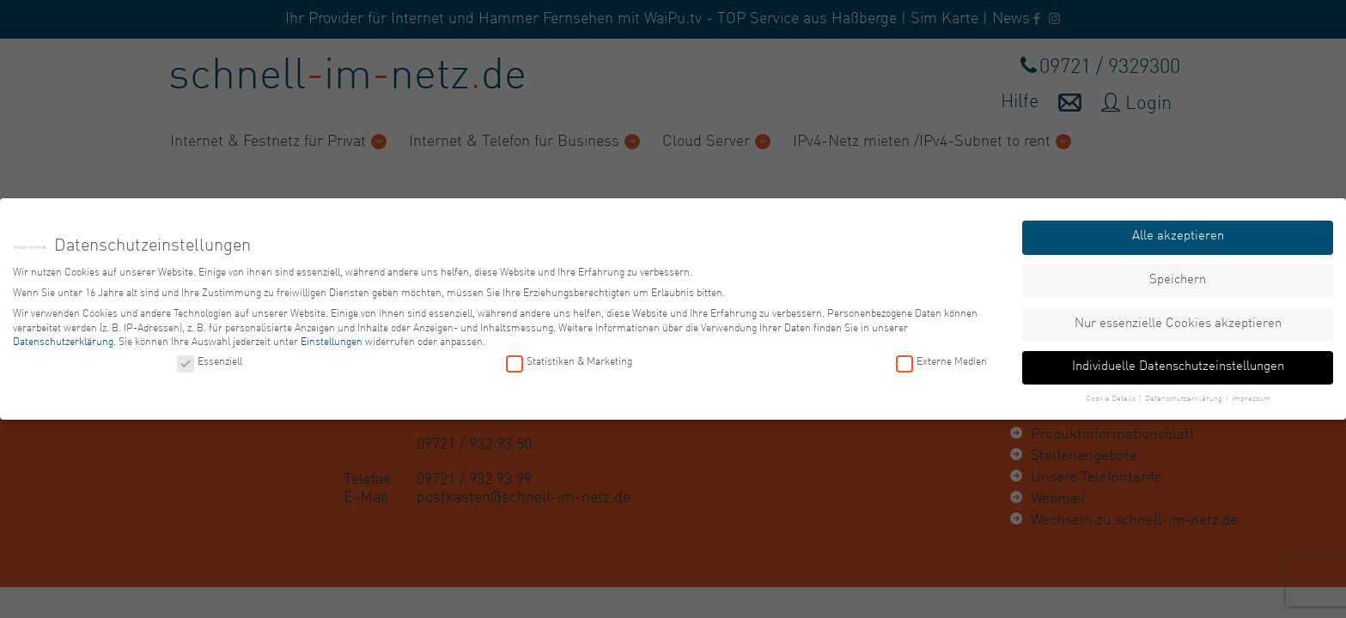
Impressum (1251, 399)
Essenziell (209, 362)
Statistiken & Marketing (569, 362)
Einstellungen (331, 342)
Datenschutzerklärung (63, 342)
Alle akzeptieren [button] (1178, 236)
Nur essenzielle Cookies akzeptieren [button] (1178, 323)
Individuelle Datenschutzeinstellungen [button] (1178, 366)
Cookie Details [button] (1111, 399)
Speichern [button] (1177, 280)
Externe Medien (941, 362)
